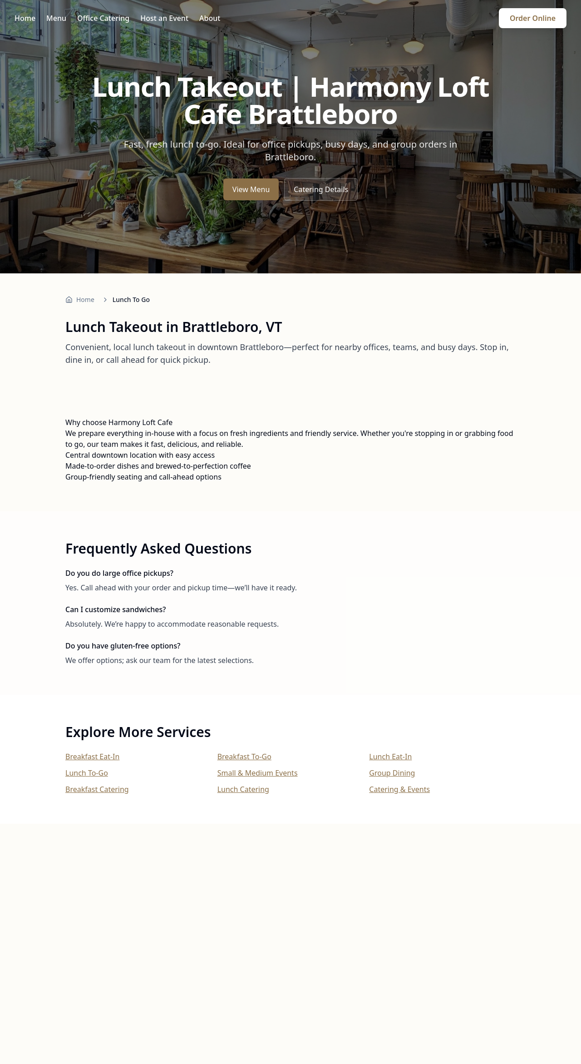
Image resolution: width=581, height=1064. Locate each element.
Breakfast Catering (97, 789)
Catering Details (321, 189)
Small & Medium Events (257, 773)
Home (25, 18)
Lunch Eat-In (390, 757)
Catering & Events (399, 789)
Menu (56, 18)
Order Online (533, 18)
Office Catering (103, 18)
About (209, 18)
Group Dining (392, 773)
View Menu (251, 189)
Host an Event (164, 18)
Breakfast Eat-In (92, 757)
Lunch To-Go (86, 773)
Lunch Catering (243, 789)
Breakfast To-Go (244, 757)
